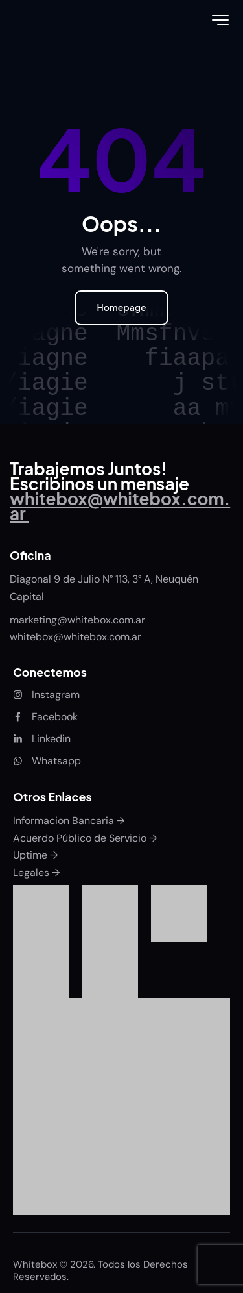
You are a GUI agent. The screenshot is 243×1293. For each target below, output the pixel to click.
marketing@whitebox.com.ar (79, 620)
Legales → (36, 872)
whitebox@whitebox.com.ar (75, 637)
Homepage (121, 307)
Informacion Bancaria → (68, 820)
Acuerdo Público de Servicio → (85, 838)
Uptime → (35, 855)
